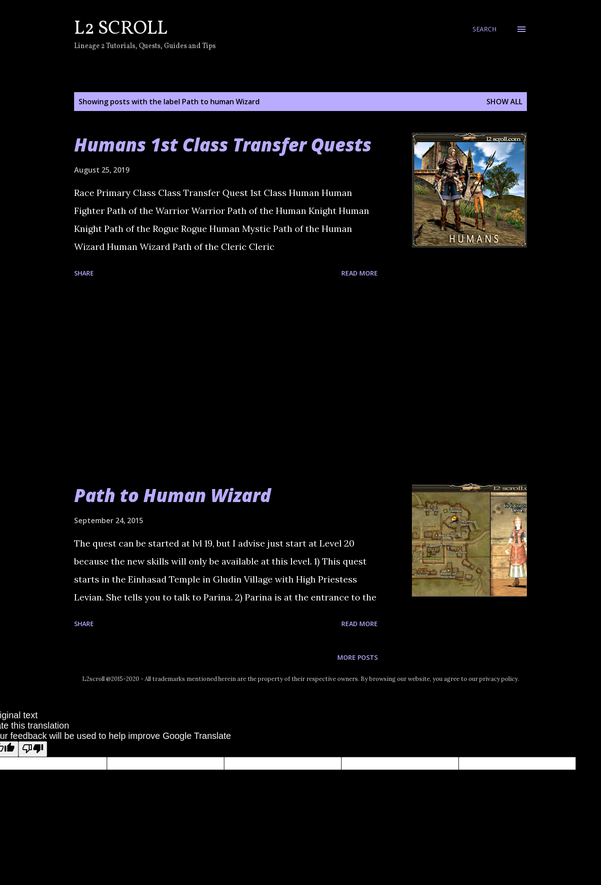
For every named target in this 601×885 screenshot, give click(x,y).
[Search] (484, 29)
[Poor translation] (32, 749)
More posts (357, 657)
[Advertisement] (226, 382)
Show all (504, 102)
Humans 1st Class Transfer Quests (222, 144)
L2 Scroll (121, 29)
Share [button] (84, 273)
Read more (359, 273)
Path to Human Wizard (172, 495)
